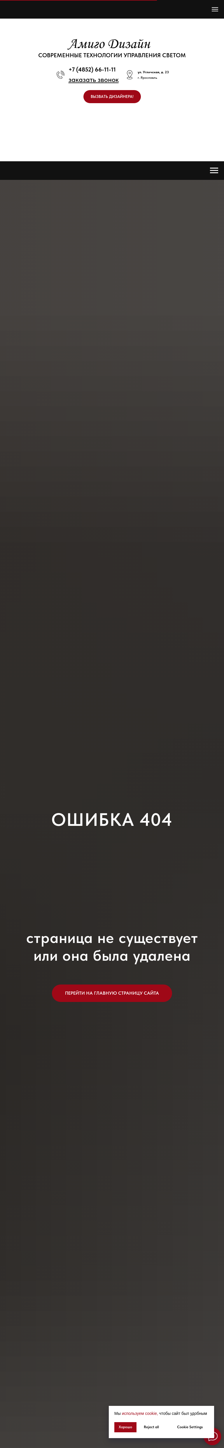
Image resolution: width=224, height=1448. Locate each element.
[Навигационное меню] (215, 9)
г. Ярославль (147, 78)
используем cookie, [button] (140, 1413)
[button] (94, 79)
